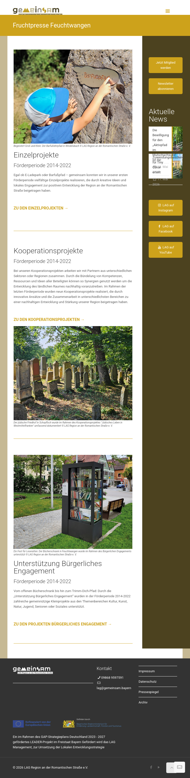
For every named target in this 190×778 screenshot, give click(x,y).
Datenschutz (147, 681)
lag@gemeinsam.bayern (114, 688)
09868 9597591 (112, 677)
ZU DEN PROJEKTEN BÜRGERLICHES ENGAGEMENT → (63, 624)
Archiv (143, 702)
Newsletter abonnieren (166, 86)
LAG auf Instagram (165, 207)
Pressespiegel (149, 692)
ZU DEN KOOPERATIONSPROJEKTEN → (49, 319)
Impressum (147, 671)
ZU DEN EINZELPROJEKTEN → (41, 208)
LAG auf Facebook (165, 228)
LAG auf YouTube (165, 249)
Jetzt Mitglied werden (165, 65)
